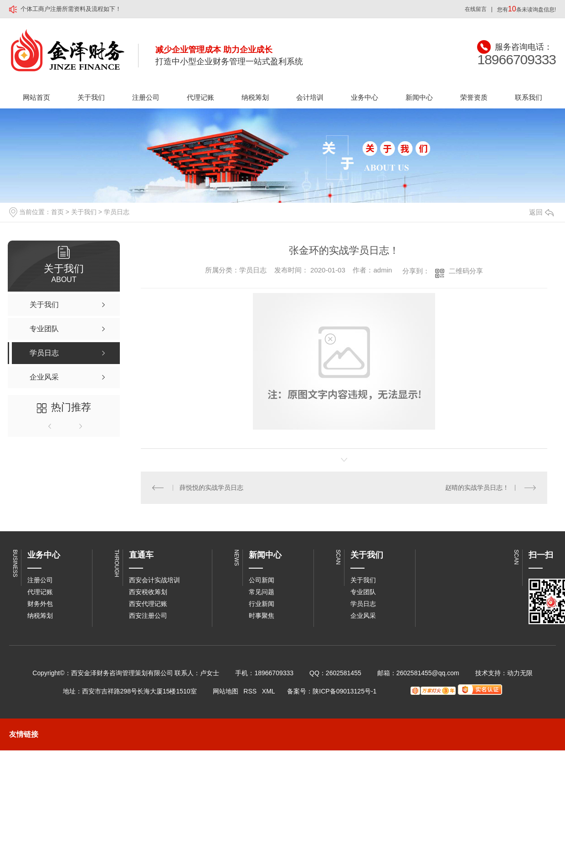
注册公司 (145, 97)
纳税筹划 (255, 97)
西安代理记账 (148, 603)
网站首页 (36, 97)
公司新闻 (261, 580)
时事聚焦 (261, 615)
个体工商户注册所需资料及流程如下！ (71, 8)
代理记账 (200, 97)
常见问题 (261, 591)
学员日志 (116, 212)
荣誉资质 (474, 97)
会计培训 (310, 97)
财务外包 (40, 603)
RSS (250, 691)
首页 (57, 212)
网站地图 (225, 691)
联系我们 (528, 97)
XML (268, 691)
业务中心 (364, 97)
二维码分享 (466, 271)
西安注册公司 (148, 615)
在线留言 (476, 9)
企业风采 (363, 615)
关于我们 (91, 97)
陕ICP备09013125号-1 (344, 691)
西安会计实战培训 (154, 580)
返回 (541, 212)
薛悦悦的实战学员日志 (211, 487)
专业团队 (363, 591)
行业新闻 (261, 603)
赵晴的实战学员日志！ (477, 487)
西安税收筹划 (148, 591)
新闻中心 (419, 97)
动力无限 (520, 673)
